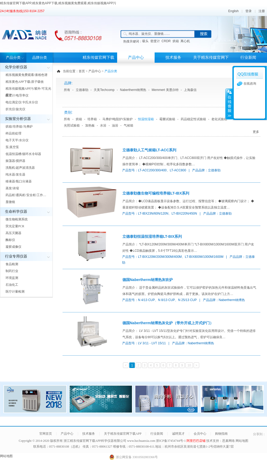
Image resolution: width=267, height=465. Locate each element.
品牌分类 (39, 58)
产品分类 (13, 58)
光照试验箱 (72, 125)
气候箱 (128, 125)
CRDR (166, 41)
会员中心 (200, 433)
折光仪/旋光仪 (15, 109)
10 (189, 365)
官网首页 (45, 433)
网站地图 (242, 441)
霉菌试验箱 (167, 119)
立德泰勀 (82, 90)
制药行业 (12, 271)
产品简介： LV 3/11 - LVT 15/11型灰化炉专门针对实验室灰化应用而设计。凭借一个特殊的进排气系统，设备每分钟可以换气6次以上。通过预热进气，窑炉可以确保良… (189, 334)
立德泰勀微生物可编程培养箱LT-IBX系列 (155, 193)
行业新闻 (248, 57)
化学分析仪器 (16, 67)
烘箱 (176, 41)
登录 (248, 11)
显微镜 (10, 202)
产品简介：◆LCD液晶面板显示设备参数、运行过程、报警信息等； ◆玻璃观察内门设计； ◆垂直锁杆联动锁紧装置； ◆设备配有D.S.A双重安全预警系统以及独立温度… (188, 204)
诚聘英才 (178, 433)
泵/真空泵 (12, 147)
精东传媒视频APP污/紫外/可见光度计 (28, 92)
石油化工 (12, 285)
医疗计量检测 (15, 291)
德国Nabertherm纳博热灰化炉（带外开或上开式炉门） (167, 323)
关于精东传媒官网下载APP (211, 62)
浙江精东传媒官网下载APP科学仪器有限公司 (95, 441)
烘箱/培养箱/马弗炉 (19, 126)
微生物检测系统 (17, 219)
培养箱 (92, 119)
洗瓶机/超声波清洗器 (20, 167)
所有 (67, 90)
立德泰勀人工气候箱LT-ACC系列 (149, 150)
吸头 (145, 41)
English (233, 11)
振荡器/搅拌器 (15, 161)
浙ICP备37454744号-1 (171, 441)
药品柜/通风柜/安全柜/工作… (26, 195)
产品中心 (136, 57)
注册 (262, 11)
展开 (229, 103)
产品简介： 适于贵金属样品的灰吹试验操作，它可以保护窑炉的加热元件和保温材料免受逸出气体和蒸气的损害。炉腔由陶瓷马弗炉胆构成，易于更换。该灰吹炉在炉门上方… (189, 291)
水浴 (103, 125)
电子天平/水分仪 (17, 140)
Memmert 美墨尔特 (165, 90)
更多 (256, 132)
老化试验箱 (219, 119)
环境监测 (12, 278)
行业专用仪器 (16, 256)
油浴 (115, 125)
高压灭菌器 (13, 233)
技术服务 (173, 57)
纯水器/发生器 (15, 174)
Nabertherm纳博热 (133, 90)
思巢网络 (228, 441)
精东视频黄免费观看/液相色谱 (26, 75)
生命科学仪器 (16, 212)
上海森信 (190, 90)
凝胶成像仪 (13, 247)
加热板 (90, 125)
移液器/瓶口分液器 (19, 181)
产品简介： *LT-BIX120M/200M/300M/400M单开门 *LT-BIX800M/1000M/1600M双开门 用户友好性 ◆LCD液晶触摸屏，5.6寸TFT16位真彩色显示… (188, 248)
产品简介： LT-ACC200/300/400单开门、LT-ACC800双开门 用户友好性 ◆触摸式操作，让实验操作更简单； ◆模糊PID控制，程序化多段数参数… (188, 161)
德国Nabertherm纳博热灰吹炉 (147, 280)
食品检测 (12, 264)
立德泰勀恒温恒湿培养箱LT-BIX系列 (152, 236)
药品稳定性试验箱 (193, 119)
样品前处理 (13, 133)
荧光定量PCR (15, 226)
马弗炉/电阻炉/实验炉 (117, 119)
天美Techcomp (104, 90)
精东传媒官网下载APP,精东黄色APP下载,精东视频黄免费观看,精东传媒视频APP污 (58, 3)
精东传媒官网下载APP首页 (98, 62)
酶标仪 (10, 240)
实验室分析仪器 (18, 119)
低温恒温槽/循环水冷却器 (23, 154)
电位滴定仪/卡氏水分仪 (22, 102)
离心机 (185, 41)
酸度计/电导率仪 (17, 95)
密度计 (155, 41)
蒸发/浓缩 (12, 188)
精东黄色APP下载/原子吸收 (25, 82)
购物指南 (221, 433)
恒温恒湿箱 (146, 119)
